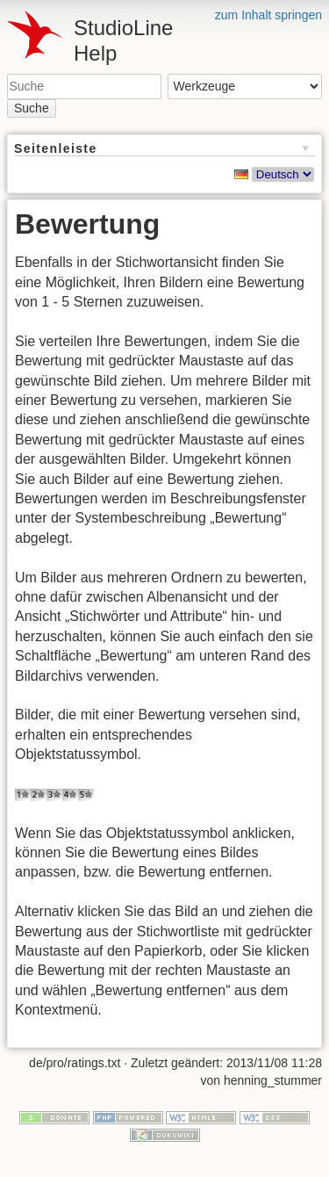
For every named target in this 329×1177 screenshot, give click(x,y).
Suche (31, 108)
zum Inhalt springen (268, 15)
